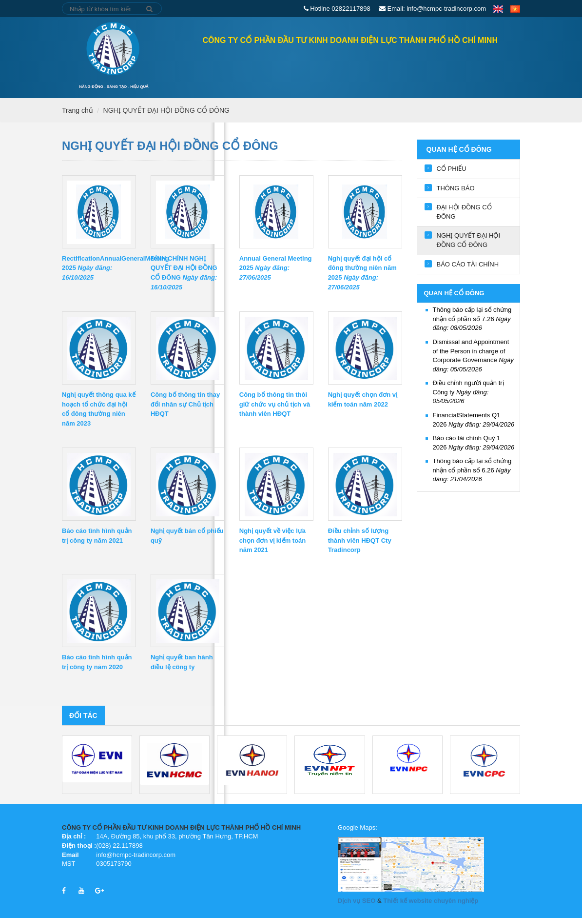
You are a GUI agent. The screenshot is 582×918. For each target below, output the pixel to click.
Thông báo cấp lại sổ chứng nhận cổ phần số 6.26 (472, 470)
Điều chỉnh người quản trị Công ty (468, 392)
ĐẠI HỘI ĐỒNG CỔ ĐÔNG (464, 212)
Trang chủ (160, 66)
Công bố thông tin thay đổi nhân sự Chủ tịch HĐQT (185, 404)
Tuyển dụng (470, 67)
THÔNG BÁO (456, 188)
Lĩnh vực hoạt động (360, 67)
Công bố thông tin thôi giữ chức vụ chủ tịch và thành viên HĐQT (274, 404)
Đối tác (83, 715)
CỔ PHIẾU (451, 168)
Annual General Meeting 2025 (275, 268)
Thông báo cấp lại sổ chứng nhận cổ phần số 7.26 (472, 318)
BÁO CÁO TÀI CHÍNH (468, 264)
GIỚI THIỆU (292, 67)
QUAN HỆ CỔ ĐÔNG (230, 67)
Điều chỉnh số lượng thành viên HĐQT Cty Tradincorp (359, 540)
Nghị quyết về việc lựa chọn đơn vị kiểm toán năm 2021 (272, 540)
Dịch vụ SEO (356, 900)
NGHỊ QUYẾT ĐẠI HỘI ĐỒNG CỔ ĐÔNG (166, 110)
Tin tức (422, 67)
